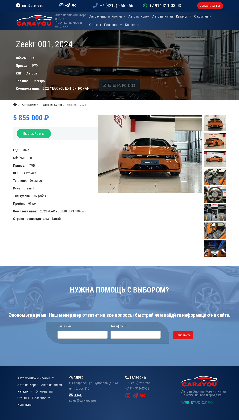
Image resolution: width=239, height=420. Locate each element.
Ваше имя (65, 326)
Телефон (117, 326)
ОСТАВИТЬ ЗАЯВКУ (210, 5)
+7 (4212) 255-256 (113, 5)
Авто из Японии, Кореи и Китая (71, 17)
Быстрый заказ (33, 134)
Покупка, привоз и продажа (68, 24)
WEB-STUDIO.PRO (197, 403)
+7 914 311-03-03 (162, 5)
